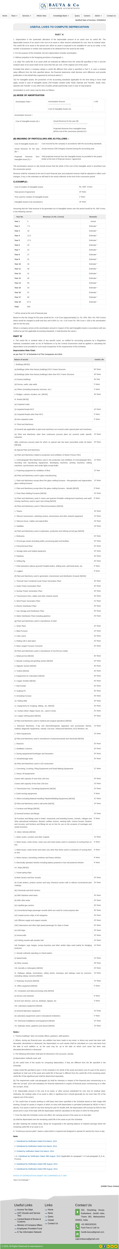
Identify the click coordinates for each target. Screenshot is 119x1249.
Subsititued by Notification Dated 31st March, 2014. (36, 1146)
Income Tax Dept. (25, 1210)
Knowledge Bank (61, 16)
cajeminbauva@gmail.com (87, 1239)
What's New (41, 16)
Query (77, 16)
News (50, 1213)
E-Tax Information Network (29, 1232)
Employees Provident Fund (29, 1228)
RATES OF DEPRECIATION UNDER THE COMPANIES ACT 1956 (40, 1176)
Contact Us (111, 16)
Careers (87, 16)
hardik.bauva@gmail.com (92, 1232)
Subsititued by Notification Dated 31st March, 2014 (36, 1141)
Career (51, 1220)
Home (4, 16)
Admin (98, 16)
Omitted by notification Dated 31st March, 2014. (35, 1151)
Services (26, 16)
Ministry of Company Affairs (29, 1225)
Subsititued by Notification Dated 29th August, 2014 (39, 1156)
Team (14, 16)
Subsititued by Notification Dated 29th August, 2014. (37, 1164)
